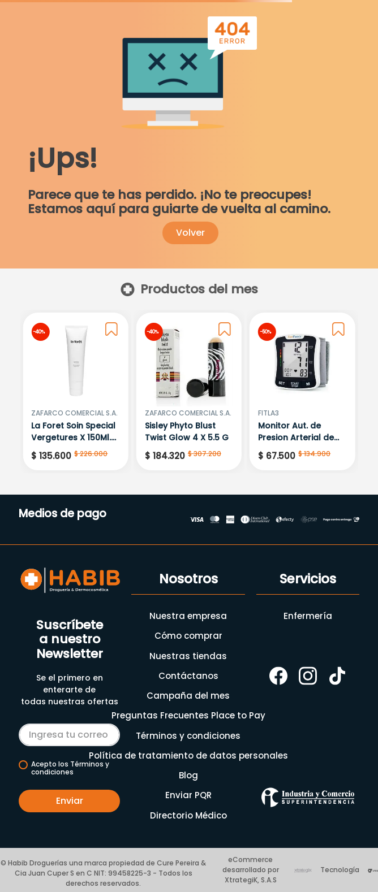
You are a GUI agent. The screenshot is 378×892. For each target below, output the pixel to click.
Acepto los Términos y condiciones (70, 768)
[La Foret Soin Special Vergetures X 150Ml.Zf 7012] (75, 391)
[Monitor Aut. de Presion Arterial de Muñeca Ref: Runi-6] (302, 391)
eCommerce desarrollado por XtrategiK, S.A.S (250, 870)
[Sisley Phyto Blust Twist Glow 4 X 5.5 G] (189, 391)
